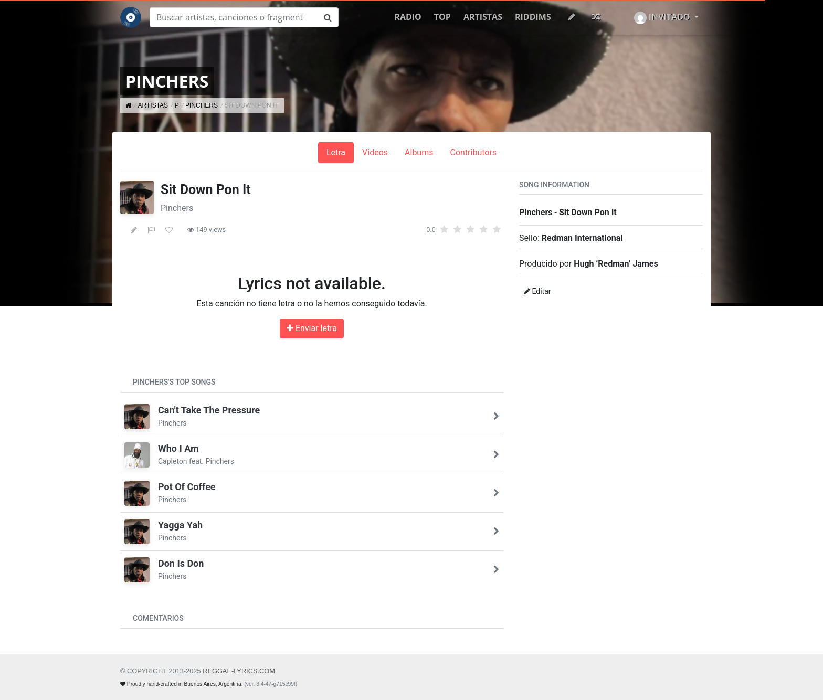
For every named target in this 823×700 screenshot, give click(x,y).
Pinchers (177, 208)
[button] (666, 17)
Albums (419, 152)
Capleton (172, 461)
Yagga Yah (180, 525)
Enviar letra (312, 328)
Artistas (482, 17)
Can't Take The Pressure (209, 410)
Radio (407, 17)
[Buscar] (234, 17)
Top (442, 17)
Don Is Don (181, 563)
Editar (537, 291)
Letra (335, 152)
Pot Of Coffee (187, 486)
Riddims (533, 17)
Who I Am (178, 448)
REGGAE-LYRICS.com (239, 671)
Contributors (473, 152)
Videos (375, 152)
